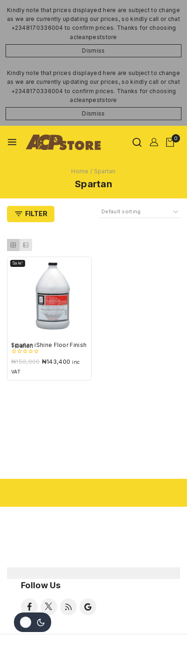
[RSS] (68, 606)
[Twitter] (48, 606)
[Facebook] (29, 606)
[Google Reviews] (88, 606)
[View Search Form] (137, 142)
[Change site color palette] (32, 622)
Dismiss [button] (93, 50)
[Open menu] (12, 142)
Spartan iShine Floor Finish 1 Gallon (49, 345)
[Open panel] (30, 214)
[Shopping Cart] (173, 142)
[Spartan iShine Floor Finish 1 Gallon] (49, 299)
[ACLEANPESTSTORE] (63, 142)
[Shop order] (139, 212)
